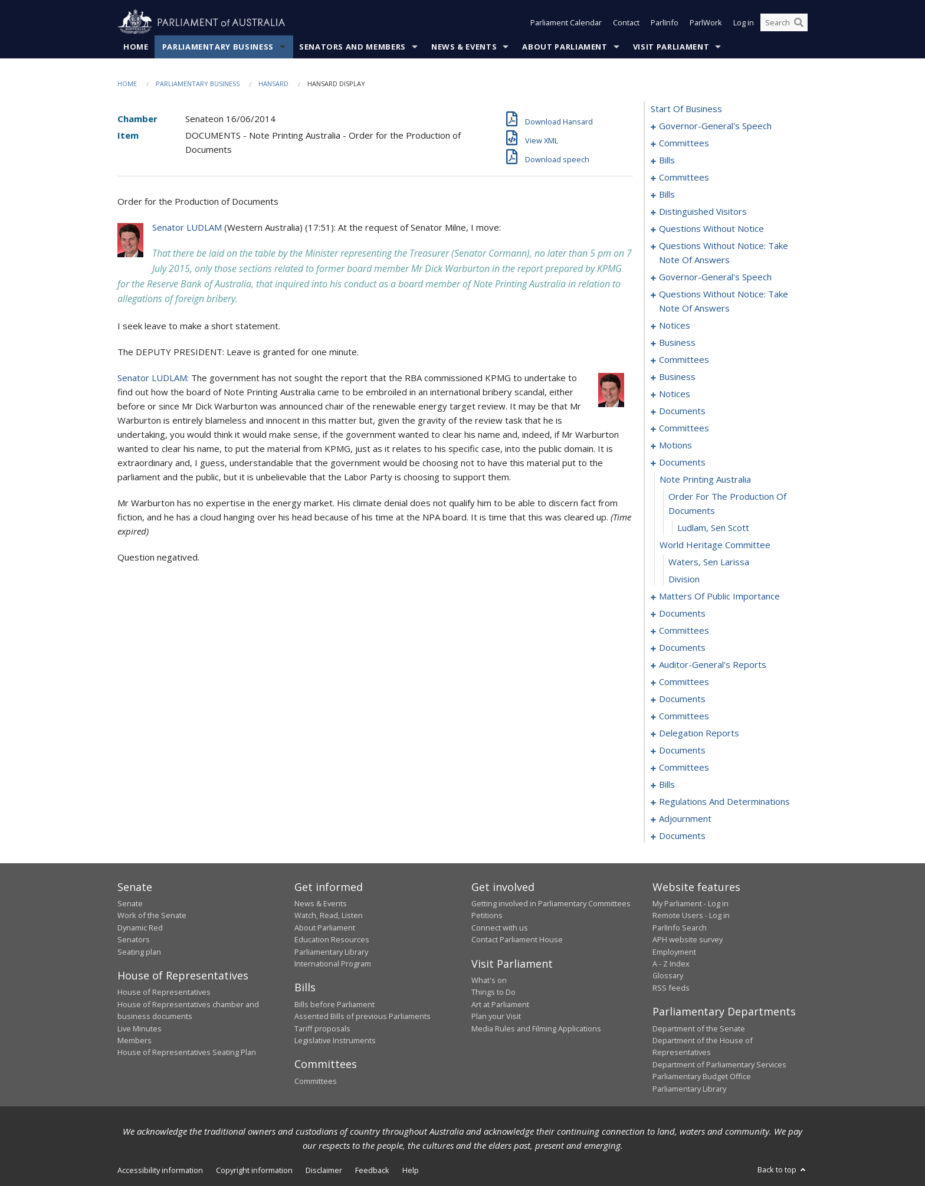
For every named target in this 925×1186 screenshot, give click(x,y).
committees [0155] (684, 716)
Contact (626, 22)
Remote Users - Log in (691, 915)
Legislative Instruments (335, 1040)
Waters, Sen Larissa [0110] (708, 562)
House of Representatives (164, 992)
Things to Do (493, 992)
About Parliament (564, 46)
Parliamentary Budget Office (701, 1076)
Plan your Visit (496, 1016)
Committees (315, 1081)
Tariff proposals (322, 1028)
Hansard (273, 83)
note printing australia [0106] (705, 479)
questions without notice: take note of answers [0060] (723, 253)
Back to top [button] (782, 1169)
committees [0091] (684, 428)
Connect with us (499, 927)
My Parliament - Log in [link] (690, 903)
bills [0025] (667, 194)
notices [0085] (674, 393)
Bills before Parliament (334, 1004)
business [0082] (677, 376)
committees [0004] (684, 143)
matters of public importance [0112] (719, 596)
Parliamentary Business (218, 46)
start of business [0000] (686, 108)
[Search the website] (784, 22)
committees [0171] (684, 767)
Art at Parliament (500, 1004)
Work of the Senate (151, 915)
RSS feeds (671, 987)
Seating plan (139, 951)
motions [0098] (675, 445)
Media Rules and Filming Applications (536, 1028)
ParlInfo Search (679, 927)
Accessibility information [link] (160, 1170)
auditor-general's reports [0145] (712, 664)
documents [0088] (682, 411)
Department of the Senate (698, 1028)
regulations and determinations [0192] (724, 801)
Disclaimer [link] (324, 1170)
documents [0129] (682, 647)
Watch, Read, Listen (328, 915)
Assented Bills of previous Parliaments (362, 1016)
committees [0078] (684, 359)
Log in (743, 22)
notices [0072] (674, 325)
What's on (489, 980)
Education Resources (331, 939)
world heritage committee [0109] (715, 545)
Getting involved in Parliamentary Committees (551, 903)
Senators (133, 939)
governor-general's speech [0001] (715, 126)
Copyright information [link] (254, 1170)
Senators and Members (352, 46)
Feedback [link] (372, 1170)
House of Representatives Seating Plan (186, 1052)
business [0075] (677, 342)
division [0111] (684, 579)
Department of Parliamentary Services (719, 1064)
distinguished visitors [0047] (703, 211)
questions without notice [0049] (711, 228)
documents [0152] (682, 699)
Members (134, 1040)
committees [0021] (684, 177)
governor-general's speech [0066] (715, 277)
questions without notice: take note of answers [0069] (723, 301)
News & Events (464, 46)
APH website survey (687, 939)
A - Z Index (671, 963)
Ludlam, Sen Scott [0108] (713, 527)
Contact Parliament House (517, 939)
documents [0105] (682, 462)
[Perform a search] (799, 22)
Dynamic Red (140, 927)
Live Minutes (139, 1028)
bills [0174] (667, 784)
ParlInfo (664, 22)
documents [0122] (682, 613)
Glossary (667, 975)
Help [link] (410, 1170)
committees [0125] (684, 630)
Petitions (487, 915)
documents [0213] (682, 835)
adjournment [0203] (685, 818)
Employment (674, 951)
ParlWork (706, 22)
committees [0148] (684, 681)
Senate (130, 903)
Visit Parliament (671, 46)
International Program (332, 963)
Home (136, 46)
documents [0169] (682, 750)
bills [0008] (667, 160)
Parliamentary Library (331, 951)
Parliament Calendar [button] (566, 22)
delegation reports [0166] (699, 733)
